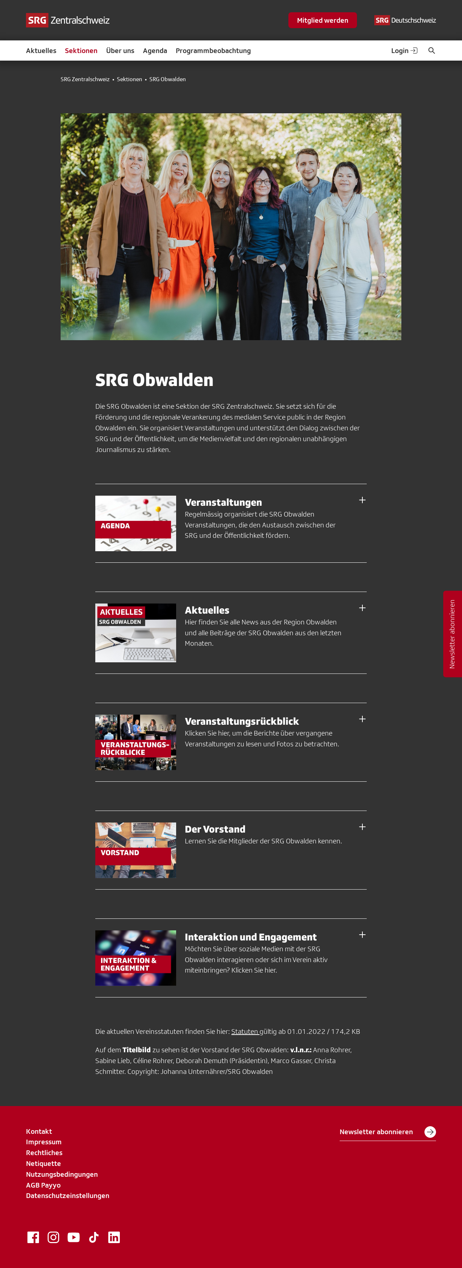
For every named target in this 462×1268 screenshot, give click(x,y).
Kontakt (39, 1131)
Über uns (120, 50)
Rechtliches (44, 1153)
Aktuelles (41, 50)
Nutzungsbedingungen (62, 1174)
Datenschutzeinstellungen (67, 1195)
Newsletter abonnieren (388, 1132)
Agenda (155, 50)
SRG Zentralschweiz (85, 79)
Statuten (245, 1031)
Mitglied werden (322, 20)
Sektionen (81, 50)
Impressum (44, 1142)
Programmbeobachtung (213, 50)
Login (405, 50)
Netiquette (43, 1163)
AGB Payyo (43, 1185)
